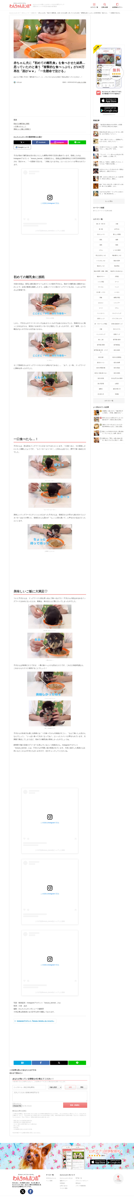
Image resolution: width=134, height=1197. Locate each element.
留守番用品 (117, 345)
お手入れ (116, 229)
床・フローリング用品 (101, 324)
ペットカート (101, 313)
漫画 (101, 245)
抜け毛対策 (101, 383)
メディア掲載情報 (81, 1185)
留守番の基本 (117, 339)
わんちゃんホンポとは (66, 1178)
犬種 (117, 224)
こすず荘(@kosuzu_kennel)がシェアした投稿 (50, 231)
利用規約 (62, 1183)
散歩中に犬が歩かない (117, 271)
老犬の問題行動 (100, 368)
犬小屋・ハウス (100, 292)
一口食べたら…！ (20, 126)
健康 (117, 239)
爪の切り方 (101, 394)
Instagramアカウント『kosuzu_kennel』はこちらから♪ (35, 1021)
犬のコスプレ (117, 329)
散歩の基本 (117, 260)
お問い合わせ (63, 1185)
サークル (100, 287)
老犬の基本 (117, 350)
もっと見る (109, 201)
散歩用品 (116, 266)
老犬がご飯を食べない (101, 373)
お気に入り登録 (81, 82)
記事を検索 (105, 7)
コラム (101, 250)
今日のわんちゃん (51, 1178)
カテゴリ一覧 (94, 7)
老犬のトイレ (101, 362)
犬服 (101, 329)
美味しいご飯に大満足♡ (22, 129)
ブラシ (117, 308)
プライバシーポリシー (82, 1180)
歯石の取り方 (117, 389)
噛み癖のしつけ (116, 255)
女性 (70, 1087)
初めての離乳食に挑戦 (21, 123)
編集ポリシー (63, 1180)
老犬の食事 (117, 362)
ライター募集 (63, 1188)
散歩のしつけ (101, 266)
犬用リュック (101, 318)
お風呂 (117, 383)
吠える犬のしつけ (101, 255)
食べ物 (101, 229)
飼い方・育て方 (100, 224)
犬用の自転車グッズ (116, 324)
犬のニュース (101, 234)
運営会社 (78, 1183)
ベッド (117, 287)
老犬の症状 (101, 378)
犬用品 (117, 276)
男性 (81, 1087)
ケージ (117, 281)
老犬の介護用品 (116, 357)
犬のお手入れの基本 (116, 378)
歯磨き (101, 389)
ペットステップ (100, 334)
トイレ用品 (101, 281)
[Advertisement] (31, 99)
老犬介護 (100, 357)
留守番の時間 (101, 345)
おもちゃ (100, 303)
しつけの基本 (117, 250)
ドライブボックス (117, 318)
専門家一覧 (79, 1178)
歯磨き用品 (117, 297)
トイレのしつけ (100, 260)
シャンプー (117, 303)
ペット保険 (49, 1180)
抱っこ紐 (100, 339)
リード (101, 308)
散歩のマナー (101, 276)
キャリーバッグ (116, 313)
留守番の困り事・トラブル (101, 351)
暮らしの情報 (117, 234)
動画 (117, 245)
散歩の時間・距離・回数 (101, 271)
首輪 (101, 297)
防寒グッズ (117, 334)
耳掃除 (117, 394)
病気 (101, 239)
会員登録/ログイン (117, 7)
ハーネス (116, 292)
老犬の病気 (117, 373)
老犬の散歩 (117, 368)
